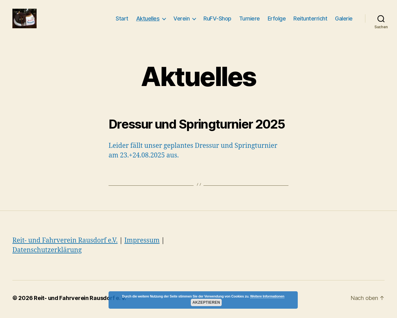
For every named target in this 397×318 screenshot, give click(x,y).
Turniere (249, 19)
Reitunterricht (310, 19)
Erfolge (277, 19)
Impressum (142, 243)
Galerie (344, 19)
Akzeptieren (206, 302)
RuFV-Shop (217, 19)
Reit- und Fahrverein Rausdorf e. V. (80, 300)
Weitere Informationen (267, 296)
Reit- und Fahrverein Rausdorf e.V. (65, 243)
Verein (181, 19)
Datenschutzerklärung (47, 252)
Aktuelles (148, 19)
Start (122, 19)
